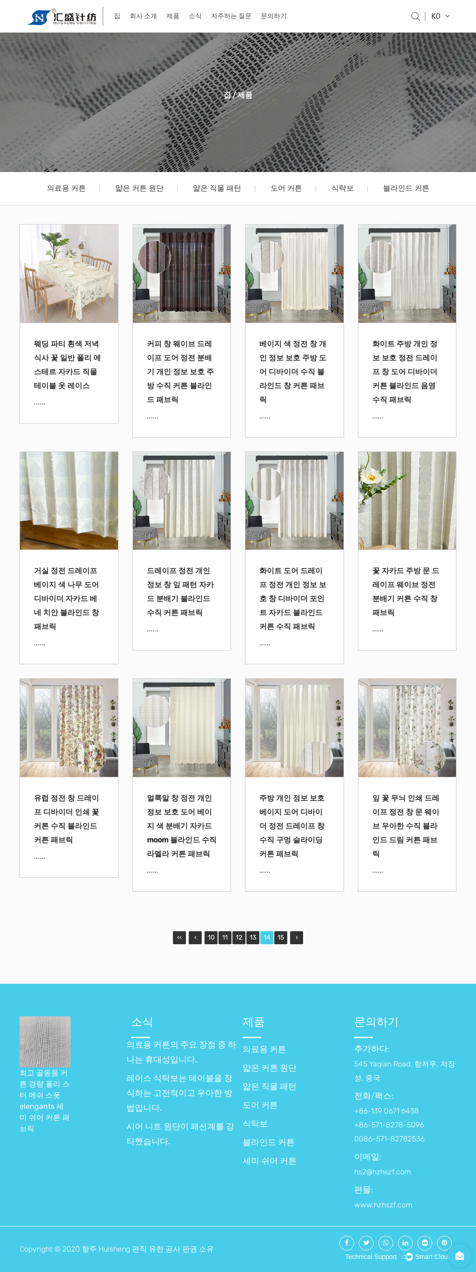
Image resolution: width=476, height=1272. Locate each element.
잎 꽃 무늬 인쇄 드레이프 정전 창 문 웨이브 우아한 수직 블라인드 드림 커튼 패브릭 (405, 826)
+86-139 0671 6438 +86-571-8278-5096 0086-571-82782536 (389, 1124)
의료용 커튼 (66, 188)
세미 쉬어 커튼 (270, 1161)
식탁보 (342, 188)
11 (225, 937)
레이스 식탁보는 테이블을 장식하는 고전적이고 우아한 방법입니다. (179, 1093)
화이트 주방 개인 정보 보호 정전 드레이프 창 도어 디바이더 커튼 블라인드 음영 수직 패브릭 (404, 371)
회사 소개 (143, 16)
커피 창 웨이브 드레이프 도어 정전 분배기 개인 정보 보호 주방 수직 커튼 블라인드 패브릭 (180, 371)
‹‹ (179, 937)
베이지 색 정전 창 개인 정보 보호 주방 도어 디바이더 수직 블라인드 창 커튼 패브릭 (292, 371)
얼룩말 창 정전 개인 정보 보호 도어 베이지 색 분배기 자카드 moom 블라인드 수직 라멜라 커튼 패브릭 (182, 826)
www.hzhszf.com (383, 1204)
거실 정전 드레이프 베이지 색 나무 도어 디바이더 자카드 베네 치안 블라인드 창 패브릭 (66, 598)
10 (211, 937)
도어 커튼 (286, 188)
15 (281, 937)
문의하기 (274, 16)
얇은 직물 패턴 (217, 188)
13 (253, 937)
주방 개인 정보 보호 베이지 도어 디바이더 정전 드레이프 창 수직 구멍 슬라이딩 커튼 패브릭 (291, 826)
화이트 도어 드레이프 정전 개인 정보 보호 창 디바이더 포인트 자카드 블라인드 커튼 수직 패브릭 (292, 598)
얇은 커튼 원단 (139, 188)
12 (239, 937)
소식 (195, 16)
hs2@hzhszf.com (382, 1171)
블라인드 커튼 (406, 188)
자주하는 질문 (231, 16)
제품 (172, 16)
